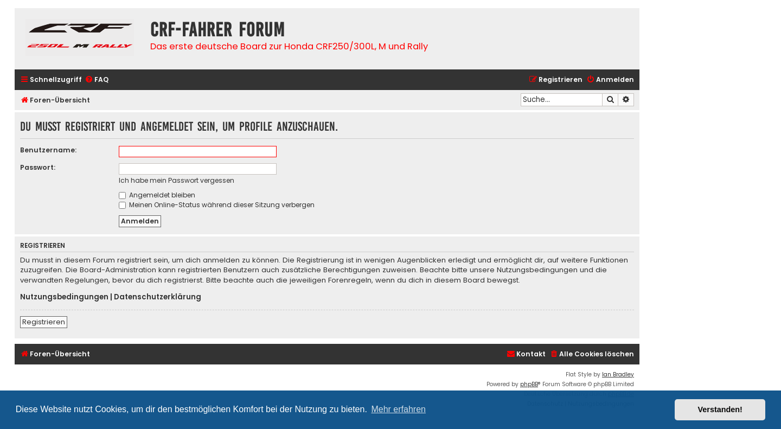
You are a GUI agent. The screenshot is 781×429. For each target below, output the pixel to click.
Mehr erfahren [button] (398, 409)
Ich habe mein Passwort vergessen (176, 180)
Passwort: (37, 167)
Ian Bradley (618, 374)
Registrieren (43, 322)
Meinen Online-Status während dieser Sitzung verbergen (217, 204)
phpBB (529, 384)
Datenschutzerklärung (157, 297)
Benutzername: (48, 150)
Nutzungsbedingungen (64, 297)
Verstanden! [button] (720, 409)
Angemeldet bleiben (157, 195)
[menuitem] (96, 80)
